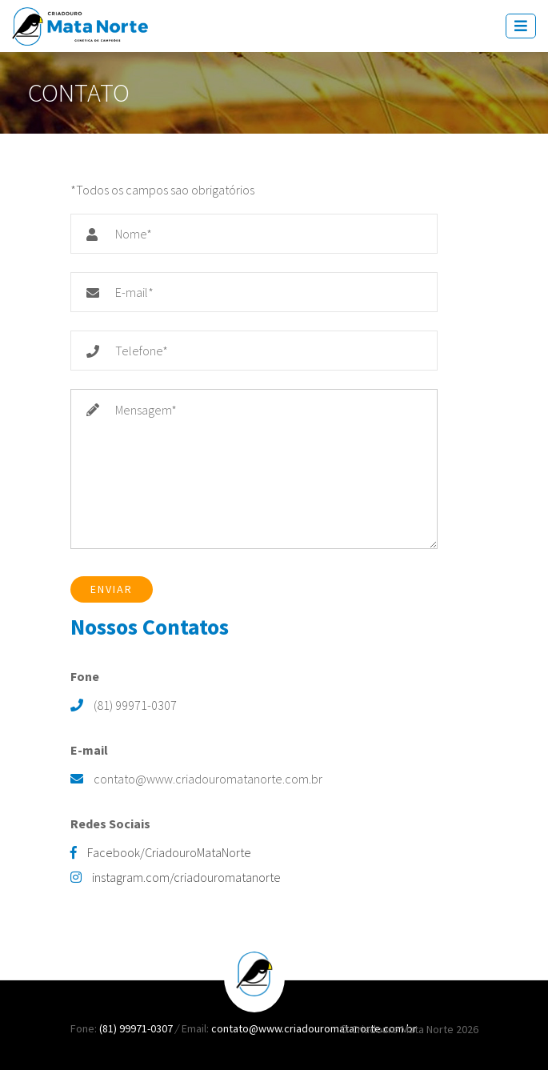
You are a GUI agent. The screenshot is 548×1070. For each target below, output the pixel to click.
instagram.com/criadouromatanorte (175, 877)
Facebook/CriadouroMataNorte (160, 852)
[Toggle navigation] (521, 26)
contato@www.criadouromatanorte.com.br (314, 1028)
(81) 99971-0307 (137, 1028)
